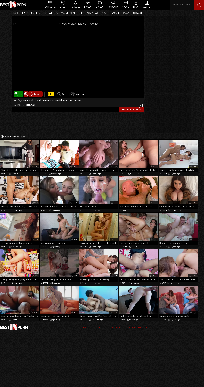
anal (31, 100)
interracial (57, 100)
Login (136, 7)
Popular (88, 7)
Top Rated (75, 7)
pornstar (77, 100)
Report (37, 94)
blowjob (38, 100)
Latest (63, 7)
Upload (125, 7)
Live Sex (99, 7)
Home (85, 328)
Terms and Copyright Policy (139, 328)
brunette (47, 100)
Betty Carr (30, 104)
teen (25, 100)
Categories (50, 7)
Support (116, 328)
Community (112, 7)
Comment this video (132, 109)
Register (147, 7)
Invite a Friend (99, 328)
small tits (67, 100)
